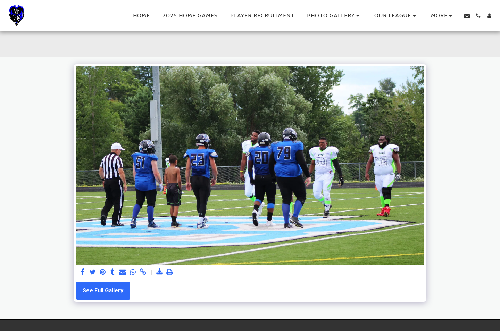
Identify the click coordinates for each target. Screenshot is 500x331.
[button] (334, 15)
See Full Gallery (103, 290)
